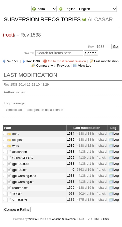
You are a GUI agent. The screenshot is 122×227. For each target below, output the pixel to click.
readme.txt (17, 188)
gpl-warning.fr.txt (21, 176)
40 (72, 169)
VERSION (17, 200)
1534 (70, 133)
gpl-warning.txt (20, 182)
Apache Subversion (64, 218)
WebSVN (33, 218)
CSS (106, 218)
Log (116, 133)
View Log (84, 65)
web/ (13, 146)
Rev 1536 (13, 61)
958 (71, 193)
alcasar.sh (17, 152)
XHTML (95, 218)
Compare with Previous (53, 65)
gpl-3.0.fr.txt (18, 164)
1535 (70, 139)
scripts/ (15, 140)
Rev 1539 (33, 61)
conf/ (13, 134)
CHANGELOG (20, 158)
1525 (70, 157)
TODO (14, 194)
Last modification (106, 61)
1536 (70, 145)
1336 (70, 199)
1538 (70, 151)
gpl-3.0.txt (17, 170)
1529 (70, 187)
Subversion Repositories (42, 19)
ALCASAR (100, 19)
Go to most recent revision (67, 61)
